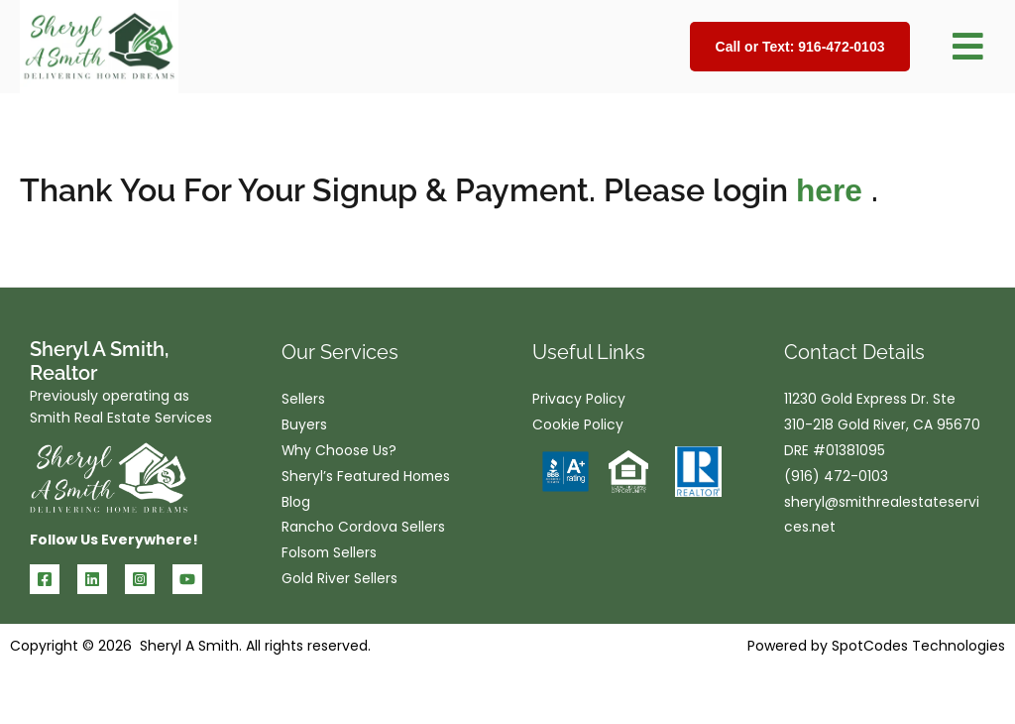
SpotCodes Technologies (918, 646)
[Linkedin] (92, 579)
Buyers (304, 426)
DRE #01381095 (834, 452)
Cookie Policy (577, 426)
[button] (967, 47)
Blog (296, 504)
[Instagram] (140, 579)
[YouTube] (187, 579)
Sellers (303, 401)
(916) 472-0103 (836, 478)
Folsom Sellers (330, 555)
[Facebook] (44, 579)
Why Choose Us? (339, 452)
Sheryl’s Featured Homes (367, 478)
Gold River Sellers (339, 581)
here (833, 190)
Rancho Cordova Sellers (363, 530)
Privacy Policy (578, 401)
